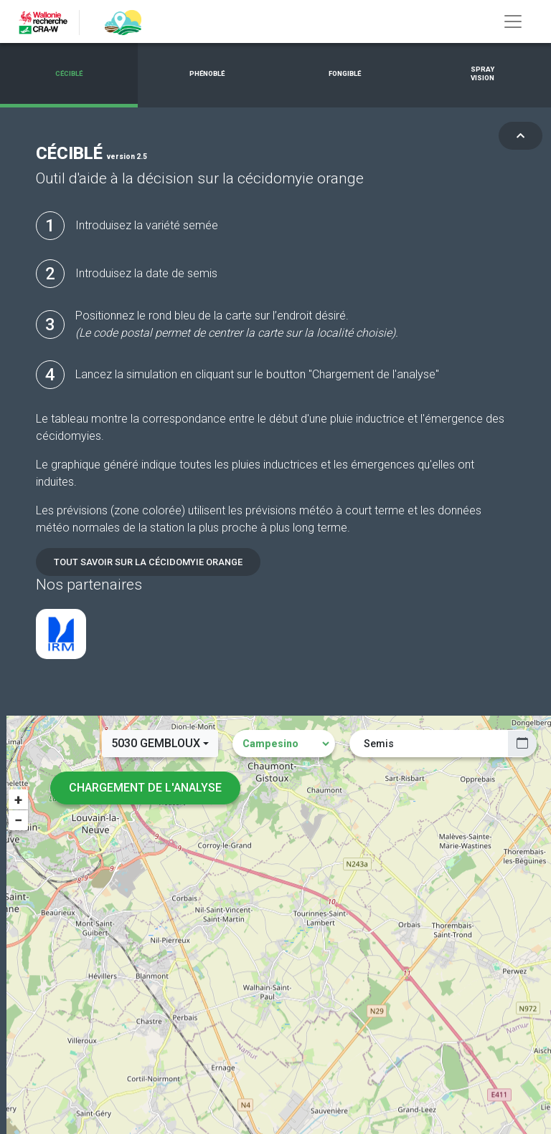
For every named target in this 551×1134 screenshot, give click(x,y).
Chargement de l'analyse (145, 787)
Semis (379, 743)
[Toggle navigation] (513, 21)
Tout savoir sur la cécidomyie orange (148, 562)
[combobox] (160, 743)
